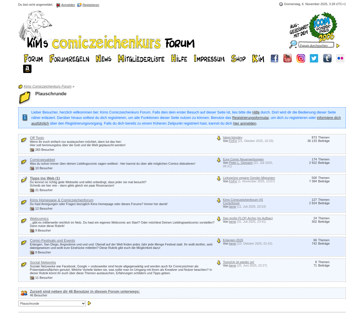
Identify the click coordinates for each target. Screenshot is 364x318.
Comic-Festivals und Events (52, 240)
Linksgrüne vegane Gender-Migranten (249, 177)
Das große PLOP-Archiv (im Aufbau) (248, 218)
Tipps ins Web (45, 178)
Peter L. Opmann (241, 162)
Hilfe (256, 112)
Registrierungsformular (250, 117)
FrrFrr (233, 141)
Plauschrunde (51, 93)
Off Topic (37, 138)
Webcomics (39, 218)
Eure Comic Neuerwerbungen (243, 159)
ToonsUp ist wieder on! (238, 262)
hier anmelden (244, 123)
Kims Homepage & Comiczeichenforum (61, 200)
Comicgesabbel (42, 160)
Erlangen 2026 (233, 240)
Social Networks (43, 262)
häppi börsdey (232, 137)
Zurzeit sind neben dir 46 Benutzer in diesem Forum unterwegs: (85, 291)
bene (232, 206)
